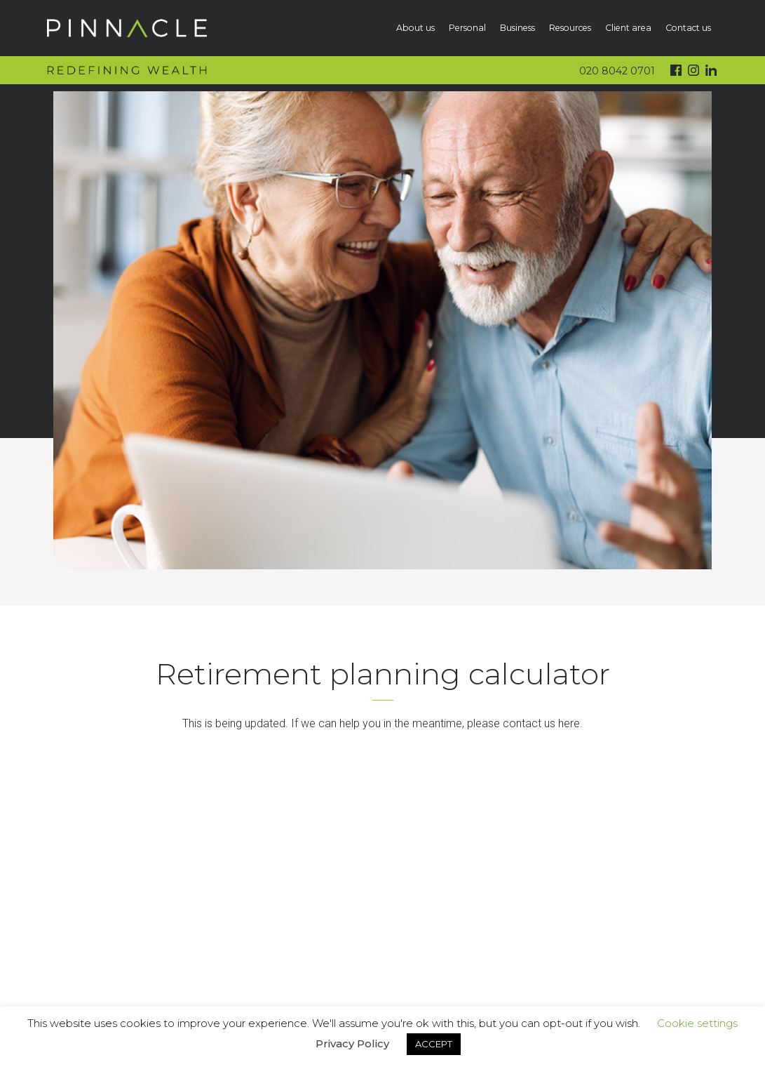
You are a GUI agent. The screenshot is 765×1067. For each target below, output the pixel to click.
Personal (467, 27)
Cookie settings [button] (697, 1023)
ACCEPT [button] (433, 1043)
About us (415, 27)
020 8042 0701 (617, 71)
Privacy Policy (352, 1043)
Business (517, 27)
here (569, 723)
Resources (570, 27)
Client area (628, 27)
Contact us (688, 27)
